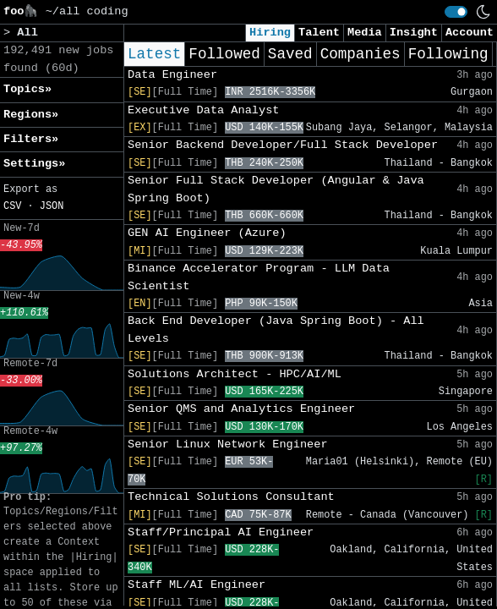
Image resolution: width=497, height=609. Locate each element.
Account (469, 32)
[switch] (456, 12)
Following (448, 54)
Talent (319, 32)
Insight (414, 32)
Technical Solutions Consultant (231, 497)
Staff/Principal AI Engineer (221, 532)
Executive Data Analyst (203, 110)
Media (364, 32)
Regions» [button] (30, 114)
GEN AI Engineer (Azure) (207, 233)
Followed (223, 54)
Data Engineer (172, 75)
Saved (290, 54)
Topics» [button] (27, 89)
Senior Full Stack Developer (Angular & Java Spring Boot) (276, 189)
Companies (360, 54)
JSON (52, 206)
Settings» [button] (34, 163)
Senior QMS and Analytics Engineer (241, 409)
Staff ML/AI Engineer (196, 585)
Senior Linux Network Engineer (228, 444)
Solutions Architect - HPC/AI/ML (234, 374)
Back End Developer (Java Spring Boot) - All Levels (276, 329)
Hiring (270, 32)
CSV (12, 206)
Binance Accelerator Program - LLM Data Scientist (259, 277)
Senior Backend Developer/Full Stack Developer (283, 145)
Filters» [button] (30, 139)
